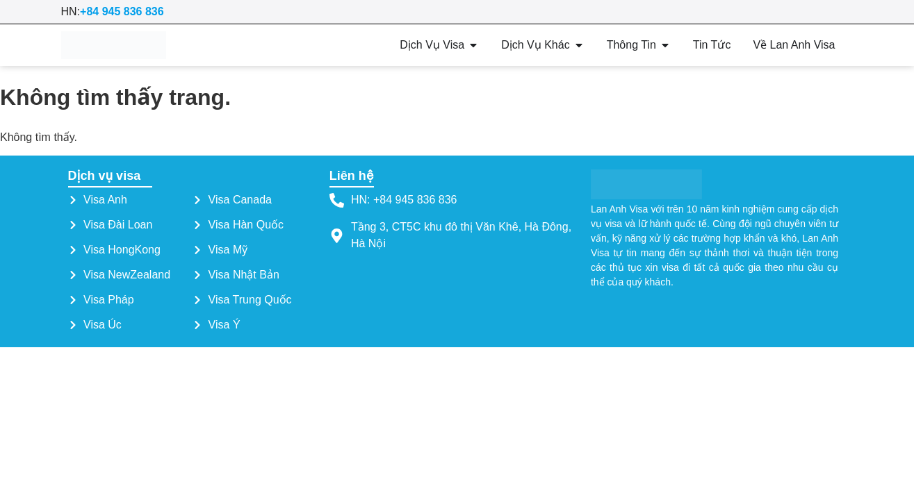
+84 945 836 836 (122, 11)
